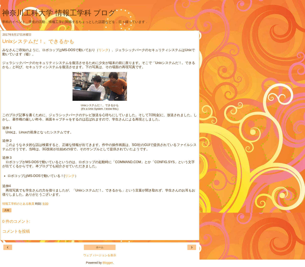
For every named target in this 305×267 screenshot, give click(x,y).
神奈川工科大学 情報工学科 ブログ (59, 13)
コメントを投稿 (16, 231)
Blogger (108, 262)
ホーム (99, 247)
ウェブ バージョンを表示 (99, 255)
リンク (103, 50)
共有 (6, 210)
